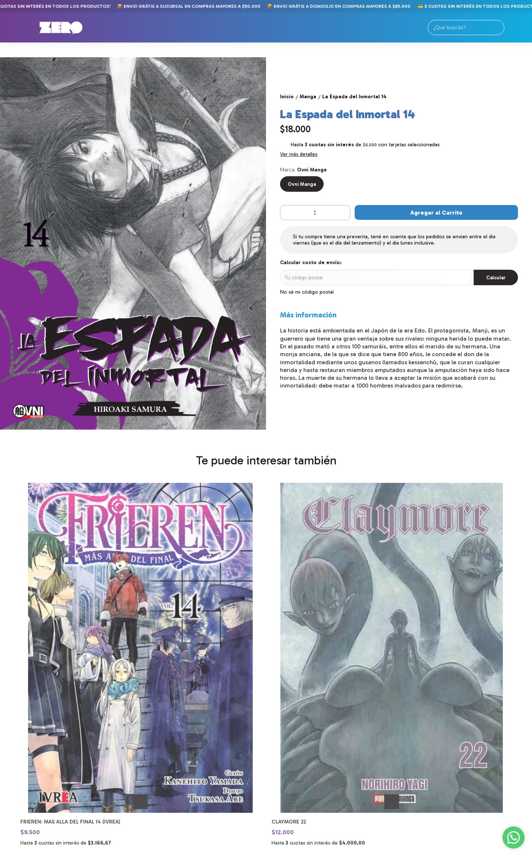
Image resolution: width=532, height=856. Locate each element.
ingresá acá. (240, 850)
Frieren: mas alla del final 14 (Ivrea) (70, 654)
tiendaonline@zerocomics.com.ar (307, 764)
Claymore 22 (163, 654)
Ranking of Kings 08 (425, 654)
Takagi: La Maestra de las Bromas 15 (322, 654)
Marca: (303, 169)
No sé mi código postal (307, 292)
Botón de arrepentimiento (277, 850)
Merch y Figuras (33, 766)
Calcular (496, 277)
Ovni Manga (302, 184)
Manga (19, 739)
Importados (28, 757)
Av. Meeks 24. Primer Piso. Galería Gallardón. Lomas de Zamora (305, 734)
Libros (19, 748)
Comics (20, 730)
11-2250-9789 (283, 751)
